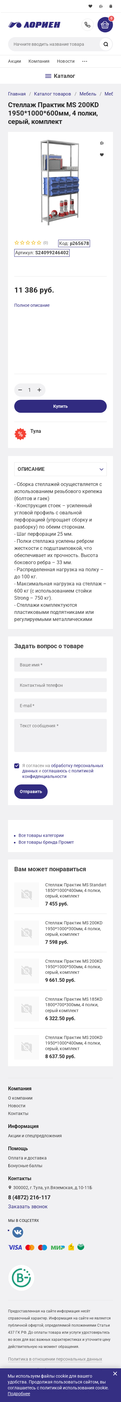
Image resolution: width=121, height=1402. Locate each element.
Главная (17, 94)
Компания (39, 61)
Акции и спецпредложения (35, 1135)
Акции (14, 61)
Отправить (31, 791)
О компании (20, 1098)
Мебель (88, 94)
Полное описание (32, 305)
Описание (31, 469)
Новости (66, 61)
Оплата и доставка (27, 1157)
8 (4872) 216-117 (87, 25)
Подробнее (19, 1393)
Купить (60, 406)
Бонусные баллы (25, 1165)
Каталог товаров (52, 94)
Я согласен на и (62, 771)
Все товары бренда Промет (46, 842)
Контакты (18, 1113)
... (85, 59)
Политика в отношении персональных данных (55, 1359)
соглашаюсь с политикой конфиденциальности (57, 773)
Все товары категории (41, 835)
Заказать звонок (28, 1207)
